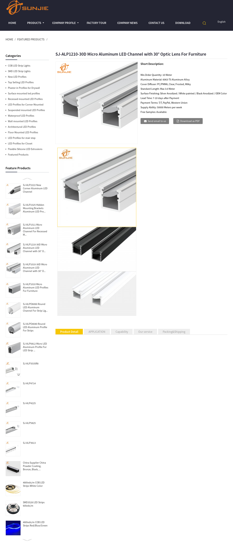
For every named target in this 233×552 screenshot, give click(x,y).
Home (12, 23)
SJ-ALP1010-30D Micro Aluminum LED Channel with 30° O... (35, 268)
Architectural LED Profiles (22, 126)
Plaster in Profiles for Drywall (24, 88)
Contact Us (156, 23)
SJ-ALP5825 (29, 423)
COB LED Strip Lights (19, 65)
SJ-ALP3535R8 (30, 363)
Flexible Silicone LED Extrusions (25, 149)
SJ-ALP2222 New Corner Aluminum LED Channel (35, 188)
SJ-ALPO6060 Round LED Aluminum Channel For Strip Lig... (35, 307)
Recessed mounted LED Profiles (25, 99)
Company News (127, 23)
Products (34, 23)
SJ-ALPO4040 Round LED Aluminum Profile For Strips (35, 327)
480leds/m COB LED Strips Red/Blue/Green (35, 523)
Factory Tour (96, 23)
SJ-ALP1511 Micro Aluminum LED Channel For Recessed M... (35, 229)
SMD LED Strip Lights (19, 71)
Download (182, 23)
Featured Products (30, 39)
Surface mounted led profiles (24, 93)
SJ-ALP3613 (29, 442)
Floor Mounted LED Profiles (23, 132)
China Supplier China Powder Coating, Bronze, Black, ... (34, 466)
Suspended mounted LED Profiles (26, 110)
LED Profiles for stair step (22, 138)
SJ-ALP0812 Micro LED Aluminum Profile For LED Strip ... (35, 347)
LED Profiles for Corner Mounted (25, 104)
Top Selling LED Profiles (21, 82)
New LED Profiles (17, 76)
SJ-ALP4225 (29, 403)
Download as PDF (190, 121)
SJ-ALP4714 (29, 383)
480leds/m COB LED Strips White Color (34, 484)
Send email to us (157, 121)
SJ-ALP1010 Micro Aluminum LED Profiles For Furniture (35, 287)
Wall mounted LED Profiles (22, 121)
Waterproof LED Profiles (21, 115)
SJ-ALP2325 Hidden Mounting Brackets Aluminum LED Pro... (34, 208)
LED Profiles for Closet (20, 143)
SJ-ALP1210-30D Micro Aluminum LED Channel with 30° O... (35, 248)
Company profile (64, 23)
